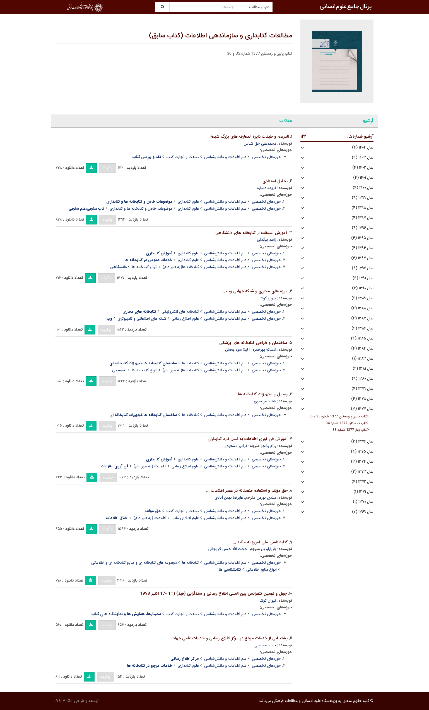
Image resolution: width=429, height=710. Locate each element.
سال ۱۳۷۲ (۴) (362, 482)
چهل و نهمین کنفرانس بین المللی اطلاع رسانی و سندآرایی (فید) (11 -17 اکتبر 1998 (213, 593)
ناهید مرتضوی (265, 401)
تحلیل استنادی (275, 181)
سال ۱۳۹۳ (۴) (362, 258)
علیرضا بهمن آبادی (228, 497)
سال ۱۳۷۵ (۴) (362, 452)
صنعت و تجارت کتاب (182, 157)
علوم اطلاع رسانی (185, 318)
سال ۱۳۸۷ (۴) (362, 318)
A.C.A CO (64, 701)
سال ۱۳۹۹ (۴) (362, 198)
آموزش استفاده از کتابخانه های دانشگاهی (251, 233)
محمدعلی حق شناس (260, 143)
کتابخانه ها (190, 363)
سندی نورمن (266, 497)
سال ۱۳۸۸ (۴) (362, 308)
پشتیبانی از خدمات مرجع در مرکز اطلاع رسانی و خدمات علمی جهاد (230, 638)
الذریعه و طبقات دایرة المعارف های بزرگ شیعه (249, 136)
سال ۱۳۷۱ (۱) (363, 492)
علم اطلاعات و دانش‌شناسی (225, 157)
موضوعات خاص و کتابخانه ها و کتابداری (141, 208)
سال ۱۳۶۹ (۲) (362, 512)
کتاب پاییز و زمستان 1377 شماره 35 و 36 (338, 416)
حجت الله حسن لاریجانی (227, 549)
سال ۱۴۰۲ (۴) (362, 168)
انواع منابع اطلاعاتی (261, 569)
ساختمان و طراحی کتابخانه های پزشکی (253, 343)
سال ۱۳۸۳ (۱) (362, 359)
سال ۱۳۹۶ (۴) (362, 228)
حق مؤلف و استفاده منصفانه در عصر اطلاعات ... (247, 490)
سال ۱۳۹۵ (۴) (362, 238)
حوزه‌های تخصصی (266, 157)
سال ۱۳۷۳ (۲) (362, 472)
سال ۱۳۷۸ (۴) (362, 399)
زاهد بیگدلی (266, 239)
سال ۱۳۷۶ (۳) (362, 441)
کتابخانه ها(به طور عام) (181, 267)
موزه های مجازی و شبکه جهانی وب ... (254, 291)
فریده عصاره (266, 188)
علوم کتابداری (188, 202)
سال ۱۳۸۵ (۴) (362, 338)
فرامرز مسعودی (235, 446)
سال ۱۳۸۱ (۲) (363, 369)
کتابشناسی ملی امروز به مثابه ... (260, 542)
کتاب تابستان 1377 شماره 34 (347, 423)
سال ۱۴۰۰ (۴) (363, 188)
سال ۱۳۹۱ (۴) (363, 278)
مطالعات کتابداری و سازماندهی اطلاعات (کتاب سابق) (220, 35)
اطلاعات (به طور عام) (150, 466)
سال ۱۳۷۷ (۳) (362, 409)
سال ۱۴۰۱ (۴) (363, 178)
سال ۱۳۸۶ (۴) (362, 328)
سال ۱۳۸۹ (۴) (362, 298)
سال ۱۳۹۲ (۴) (362, 268)
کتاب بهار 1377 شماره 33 (350, 430)
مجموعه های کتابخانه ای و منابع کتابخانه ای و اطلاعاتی (134, 563)
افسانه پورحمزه (264, 349)
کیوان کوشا (268, 298)
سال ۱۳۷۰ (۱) (363, 502)
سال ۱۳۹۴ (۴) (362, 248)
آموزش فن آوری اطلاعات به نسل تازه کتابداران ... (245, 439)
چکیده (108, 168)
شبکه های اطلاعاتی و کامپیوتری (141, 318)
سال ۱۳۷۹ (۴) (362, 389)
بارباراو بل (268, 549)
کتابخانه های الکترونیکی (180, 312)
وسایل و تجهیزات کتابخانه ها (263, 394)
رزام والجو (268, 446)
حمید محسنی (265, 645)
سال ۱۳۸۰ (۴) (362, 379)
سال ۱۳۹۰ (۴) (362, 288)
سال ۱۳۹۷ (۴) (362, 218)
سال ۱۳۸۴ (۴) (362, 349)
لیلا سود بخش (236, 349)
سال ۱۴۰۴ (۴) (362, 147)
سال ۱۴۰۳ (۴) (362, 158)
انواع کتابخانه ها (144, 267)
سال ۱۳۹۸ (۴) (362, 208)
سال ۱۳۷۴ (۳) (362, 462)
